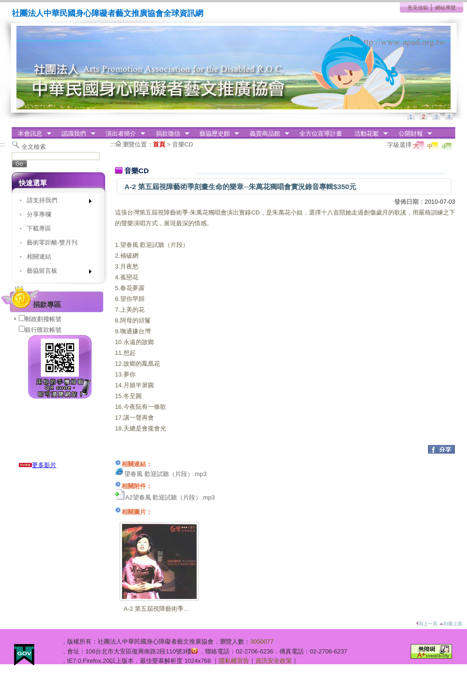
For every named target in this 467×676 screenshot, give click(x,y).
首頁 (159, 144)
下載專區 (39, 228)
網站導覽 (445, 7)
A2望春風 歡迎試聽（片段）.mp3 (170, 497)
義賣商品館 (266, 134)
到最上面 (450, 623)
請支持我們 (56, 202)
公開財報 (412, 134)
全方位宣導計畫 (320, 133)
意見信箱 (417, 7)
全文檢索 (34, 146)
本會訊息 (31, 134)
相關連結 (39, 256)
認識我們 (75, 134)
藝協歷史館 (216, 134)
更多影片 (37, 465)
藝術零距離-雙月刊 (52, 242)
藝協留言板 (56, 272)
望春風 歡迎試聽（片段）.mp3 (165, 473)
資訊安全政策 (273, 660)
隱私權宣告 (234, 660)
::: (2, 144)
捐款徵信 (169, 134)
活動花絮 (368, 134)
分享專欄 (39, 214)
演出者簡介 (122, 134)
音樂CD (182, 144)
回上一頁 (426, 623)
